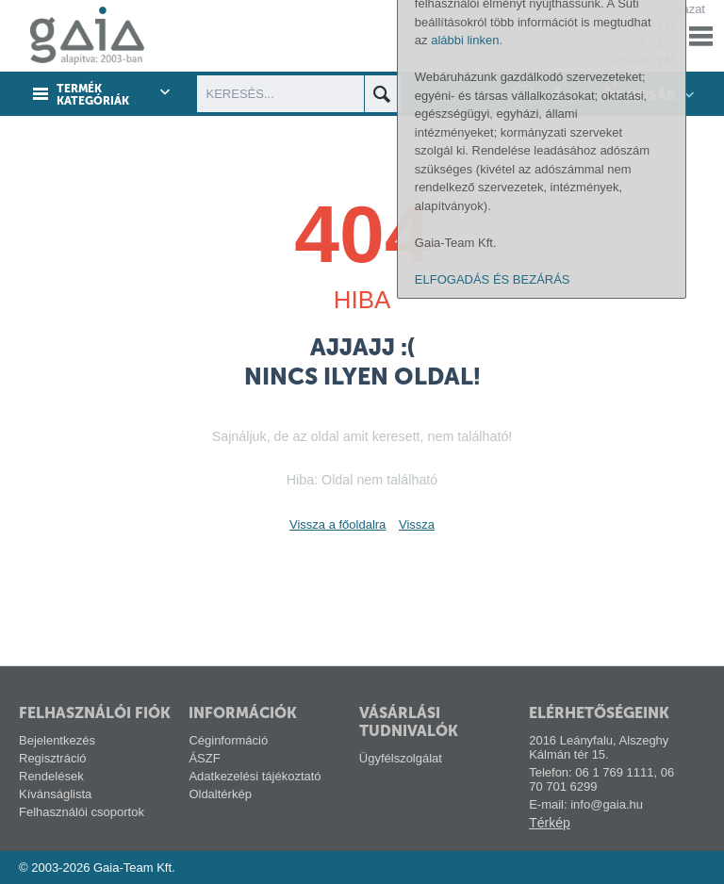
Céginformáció (228, 740)
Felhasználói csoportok (81, 812)
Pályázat (681, 9)
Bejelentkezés (57, 740)
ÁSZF (204, 758)
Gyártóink (614, 9)
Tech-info (545, 9)
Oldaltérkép (220, 794)
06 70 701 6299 (634, 43)
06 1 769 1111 (638, 27)
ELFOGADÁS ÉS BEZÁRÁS (492, 858)
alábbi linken (465, 619)
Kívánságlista (55, 794)
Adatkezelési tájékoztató (255, 776)
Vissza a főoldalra (337, 524)
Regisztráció (53, 758)
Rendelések (51, 776)
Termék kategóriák (93, 95)
